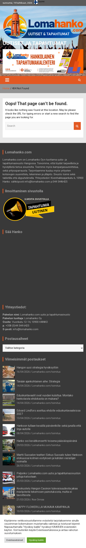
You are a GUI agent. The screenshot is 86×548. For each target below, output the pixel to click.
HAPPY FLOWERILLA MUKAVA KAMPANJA (43, 507)
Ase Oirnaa (38, 499)
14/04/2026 (23, 385)
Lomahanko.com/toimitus (46, 371)
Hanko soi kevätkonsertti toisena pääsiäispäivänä (47, 441)
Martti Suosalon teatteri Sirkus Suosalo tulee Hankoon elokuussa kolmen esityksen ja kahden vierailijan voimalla (49, 458)
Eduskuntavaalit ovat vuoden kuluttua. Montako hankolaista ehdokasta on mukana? (45, 397)
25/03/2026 (23, 481)
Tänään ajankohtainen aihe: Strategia (38, 381)
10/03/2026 (23, 511)
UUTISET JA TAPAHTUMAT (35, 43)
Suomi (39, 1)
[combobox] (39, 2)
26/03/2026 (23, 465)
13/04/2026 (23, 418)
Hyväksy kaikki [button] (36, 540)
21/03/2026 (23, 499)
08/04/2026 (23, 433)
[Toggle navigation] (7, 80)
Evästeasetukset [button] (14, 540)
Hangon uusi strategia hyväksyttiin (37, 367)
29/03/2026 (23, 445)
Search (77, 126)
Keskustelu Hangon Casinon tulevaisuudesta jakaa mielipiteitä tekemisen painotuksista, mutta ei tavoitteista (47, 492)
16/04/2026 (23, 371)
